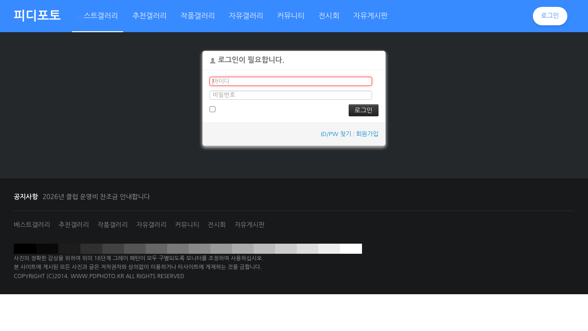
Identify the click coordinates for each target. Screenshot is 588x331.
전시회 (217, 225)
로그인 (550, 15)
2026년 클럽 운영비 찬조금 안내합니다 (96, 197)
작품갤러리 (112, 225)
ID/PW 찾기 (336, 134)
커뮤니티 (187, 225)
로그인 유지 (228, 109)
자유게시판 (249, 225)
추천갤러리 (74, 225)
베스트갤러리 (32, 225)
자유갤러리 (151, 225)
